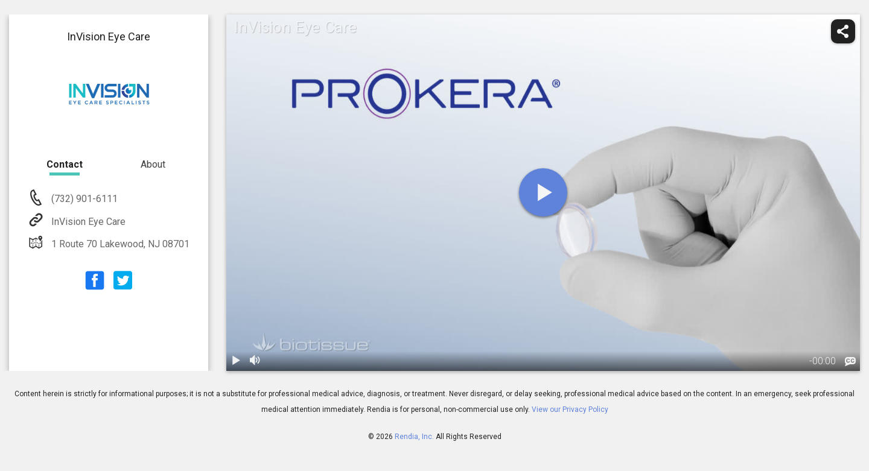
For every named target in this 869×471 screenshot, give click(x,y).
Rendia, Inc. (414, 436)
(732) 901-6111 (83, 198)
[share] (843, 31)
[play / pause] (236, 361)
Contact (64, 164)
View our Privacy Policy (570, 409)
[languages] (850, 361)
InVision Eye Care (87, 221)
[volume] (255, 361)
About (153, 164)
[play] (543, 192)
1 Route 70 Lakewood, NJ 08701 (119, 244)
